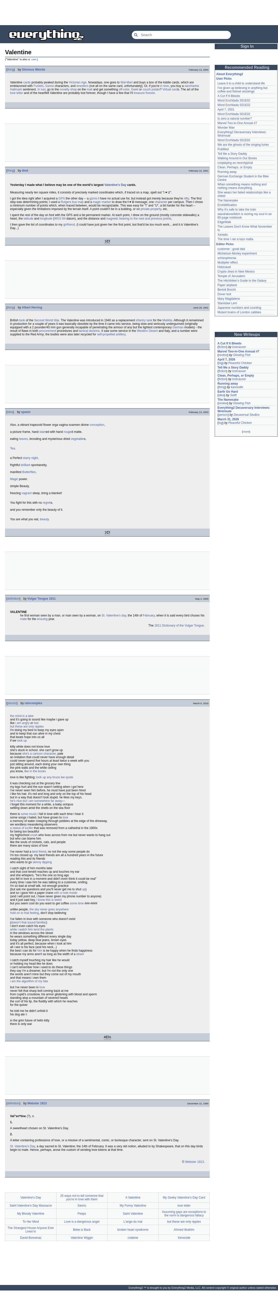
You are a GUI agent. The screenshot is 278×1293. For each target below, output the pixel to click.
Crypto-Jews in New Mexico (236, 271)
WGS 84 (60, 218)
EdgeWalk (224, 222)
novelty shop (68, 89)
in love (164, 86)
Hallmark (16, 89)
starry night (30, 458)
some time (77, 903)
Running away (227, 172)
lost (36, 723)
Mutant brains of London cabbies (239, 312)
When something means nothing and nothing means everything (241, 186)
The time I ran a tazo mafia (235, 239)
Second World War (46, 320)
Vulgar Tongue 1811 (41, 598)
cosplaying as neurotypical (235, 163)
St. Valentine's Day (22, 1146)
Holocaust (224, 267)
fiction (222, 347)
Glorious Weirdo (33, 69)
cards (26, 82)
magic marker (102, 202)
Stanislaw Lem (227, 303)
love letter (16, 93)
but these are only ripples (27, 726)
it (26, 1014)
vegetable (77, 439)
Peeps (82, 1213)
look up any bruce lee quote (54, 777)
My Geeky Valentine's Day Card (184, 1197)
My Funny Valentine (133, 1205)
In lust (41, 89)
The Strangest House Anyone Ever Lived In (31, 1229)
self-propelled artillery (111, 334)
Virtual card (170, 89)
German (178, 327)
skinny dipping (42, 862)
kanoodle (237, 387)
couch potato (151, 89)
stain (42, 432)
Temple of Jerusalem (231, 276)
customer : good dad (231, 249)
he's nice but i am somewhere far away (36, 801)
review (222, 355)
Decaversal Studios (246, 415)
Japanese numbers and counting (239, 307)
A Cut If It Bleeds (228, 96)
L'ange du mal (133, 1221)
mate (23, 619)
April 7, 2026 (226, 359)
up (83, 889)
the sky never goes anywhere (49, 909)
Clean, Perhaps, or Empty (234, 167)
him (39, 950)
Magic (14, 479)
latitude (28, 218)
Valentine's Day (115, 185)
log (220, 363)
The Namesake (227, 200)
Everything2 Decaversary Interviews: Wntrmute (243, 409)
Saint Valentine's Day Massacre (31, 1205)
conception (97, 425)
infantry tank (144, 320)
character (161, 202)
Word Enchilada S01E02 (233, 100)
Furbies (38, 86)
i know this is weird (49, 900)
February (149, 615)
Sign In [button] (247, 46)
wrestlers (82, 86)
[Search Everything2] (181, 35)
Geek (134, 89)
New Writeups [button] (247, 334)
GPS (62, 198)
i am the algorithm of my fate (29, 981)
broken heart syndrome (133, 1229)
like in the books (35, 771)
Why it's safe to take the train (236, 209)
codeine (133, 1237)
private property (151, 209)
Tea (12, 448)
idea (10, 412)
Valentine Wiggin (82, 1237)
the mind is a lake (21, 716)
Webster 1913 (37, 1103)
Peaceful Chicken (240, 363)
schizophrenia (226, 258)
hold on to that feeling (24, 913)
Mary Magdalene (228, 298)
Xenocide (184, 1237)
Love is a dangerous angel (81, 1221)
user (33, 59)
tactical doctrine (89, 331)
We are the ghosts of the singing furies (243, 144)
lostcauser (239, 347)
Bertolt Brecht (226, 289)
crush (33, 835)
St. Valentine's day (114, 615)
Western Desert (147, 331)
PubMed (223, 149)
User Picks (224, 78)
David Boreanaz (30, 1237)
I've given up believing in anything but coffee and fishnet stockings (242, 89)
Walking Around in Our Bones (237, 158)
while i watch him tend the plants (31, 929)
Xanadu (222, 234)
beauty (44, 519)
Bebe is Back (82, 1229)
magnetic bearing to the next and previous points (138, 218)
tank (22, 320)
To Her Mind (31, 1221)
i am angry (22, 723)
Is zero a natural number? (234, 118)
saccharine (192, 86)
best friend (39, 851)
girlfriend (69, 224)
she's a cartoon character (39, 753)
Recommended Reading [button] (247, 67)
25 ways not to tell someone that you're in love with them (81, 1197)
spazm (25, 412)
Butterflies (29, 472)
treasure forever (144, 93)
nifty (186, 198)
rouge (67, 432)
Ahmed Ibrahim (184, 1229)
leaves (23, 439)
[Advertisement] (139, 12)
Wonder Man (226, 127)
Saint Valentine (133, 1213)
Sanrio (49, 86)
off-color (124, 89)
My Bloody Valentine (30, 1213)
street (80, 954)
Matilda (167, 320)
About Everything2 (229, 74)
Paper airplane (227, 285)
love (65, 817)
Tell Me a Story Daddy (232, 154)
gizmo (93, 198)
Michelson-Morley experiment (237, 253)
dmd (25, 170)
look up (22, 740)
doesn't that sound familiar (28, 922)
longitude (46, 218)
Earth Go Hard (227, 391)
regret (46, 502)
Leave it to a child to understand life (241, 83)
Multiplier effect (227, 262)
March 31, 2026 (228, 419)
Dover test (224, 294)
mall (89, 89)
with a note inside (65, 893)
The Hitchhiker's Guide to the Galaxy (241, 280)
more (246, 431)
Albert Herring (32, 307)
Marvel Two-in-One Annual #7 (237, 123)
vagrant (27, 493)
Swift (233, 395)
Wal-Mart (127, 82)
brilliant (25, 465)
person (12, 703)
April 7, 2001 (225, 109)
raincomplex (33, 703)
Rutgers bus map (72, 202)
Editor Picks (225, 244)
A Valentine (132, 1197)
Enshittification (227, 205)
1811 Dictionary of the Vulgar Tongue (179, 625)
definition (13, 598)
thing (10, 69)
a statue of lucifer (21, 828)
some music (29, 814)
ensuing (42, 619)
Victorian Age (78, 82)
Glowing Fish (241, 355)
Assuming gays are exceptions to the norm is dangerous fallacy (184, 1213)
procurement (47, 331)
